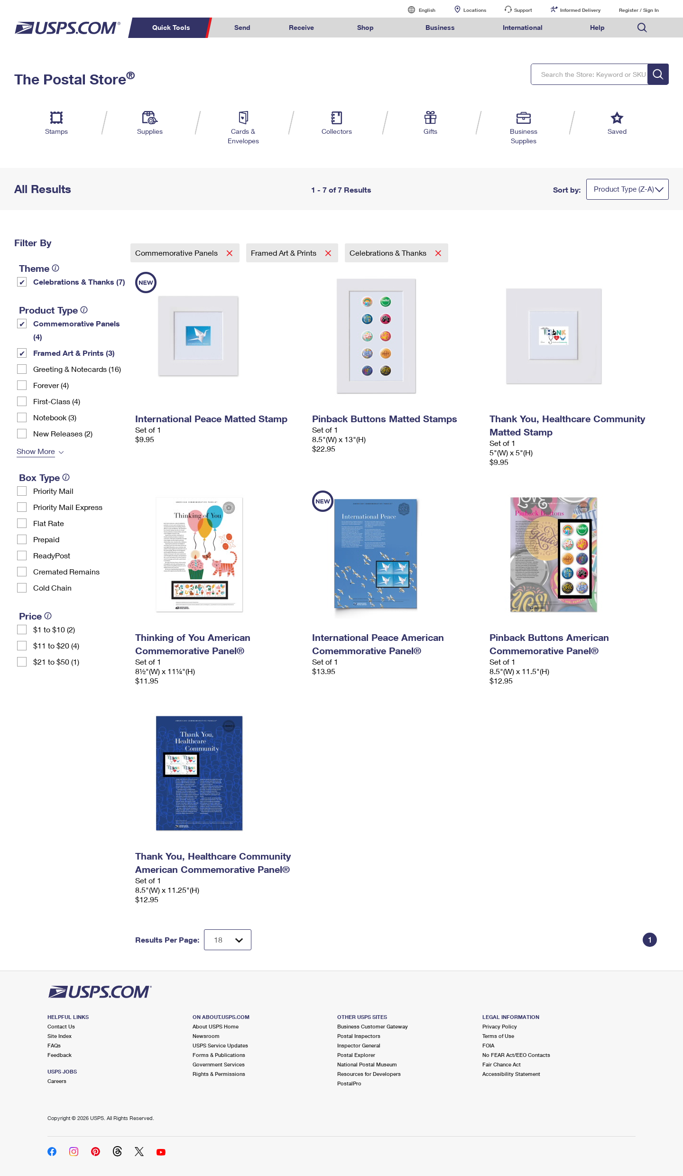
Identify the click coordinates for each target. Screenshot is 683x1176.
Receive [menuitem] (301, 27)
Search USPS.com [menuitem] (642, 28)
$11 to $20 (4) (56, 645)
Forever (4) (51, 384)
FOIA (488, 1045)
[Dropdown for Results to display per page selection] (227, 939)
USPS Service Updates (220, 1045)
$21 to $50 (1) (56, 661)
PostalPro (349, 1083)
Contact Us (61, 1026)
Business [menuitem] (440, 27)
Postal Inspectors (358, 1036)
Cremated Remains (66, 571)
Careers (56, 1081)
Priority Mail (53, 490)
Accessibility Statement (511, 1074)
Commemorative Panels (177, 252)
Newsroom (206, 1036)
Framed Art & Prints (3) (74, 352)
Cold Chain (52, 587)
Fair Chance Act (501, 1064)
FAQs (54, 1045)
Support (523, 10)
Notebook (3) (54, 417)
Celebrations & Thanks (389, 252)
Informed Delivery (580, 10)
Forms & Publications (219, 1055)
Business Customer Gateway (372, 1026)
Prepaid (46, 539)
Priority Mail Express (67, 506)
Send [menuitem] (242, 27)
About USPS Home (216, 1026)
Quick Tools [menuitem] (171, 27)
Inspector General (358, 1045)
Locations (474, 10)
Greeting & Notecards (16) (77, 368)
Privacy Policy (499, 1026)
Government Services (219, 1064)
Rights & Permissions (219, 1074)
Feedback (59, 1055)
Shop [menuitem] (365, 27)
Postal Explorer (356, 1055)
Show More (36, 450)
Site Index (59, 1036)
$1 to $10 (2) (54, 629)
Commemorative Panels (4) (76, 330)
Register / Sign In (639, 10)
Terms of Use (498, 1036)
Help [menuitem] (597, 27)
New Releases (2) (62, 433)
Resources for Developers (369, 1074)
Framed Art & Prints (284, 252)
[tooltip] (55, 268)
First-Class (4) (56, 401)
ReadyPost (51, 555)
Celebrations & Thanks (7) (79, 281)
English (417, 9)
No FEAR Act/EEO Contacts (516, 1055)
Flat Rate (48, 523)
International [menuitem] (523, 27)
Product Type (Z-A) (624, 189)
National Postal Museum (367, 1064)
